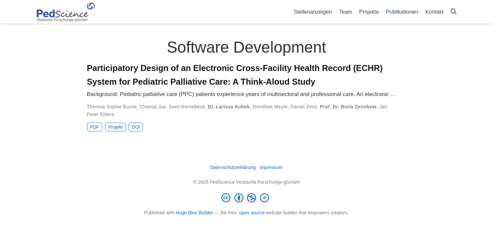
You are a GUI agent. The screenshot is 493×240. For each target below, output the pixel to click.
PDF (94, 127)
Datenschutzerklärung (233, 167)
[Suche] (454, 12)
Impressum (271, 167)
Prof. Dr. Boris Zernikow (348, 106)
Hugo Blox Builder (194, 212)
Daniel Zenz (304, 106)
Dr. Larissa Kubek (229, 106)
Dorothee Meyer (270, 106)
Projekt (115, 127)
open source (252, 212)
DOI (136, 127)
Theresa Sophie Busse (112, 106)
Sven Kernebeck (187, 106)
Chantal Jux (153, 106)
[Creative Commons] (246, 197)
